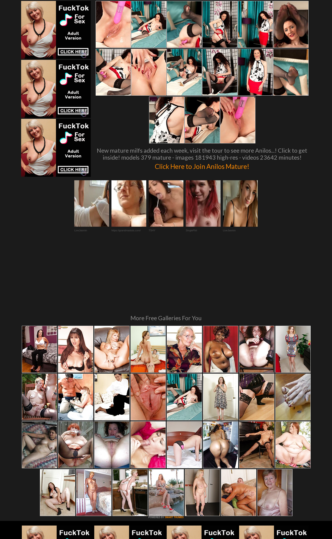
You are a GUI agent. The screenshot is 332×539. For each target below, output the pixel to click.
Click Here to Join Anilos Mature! (202, 166)
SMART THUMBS (174, 454)
